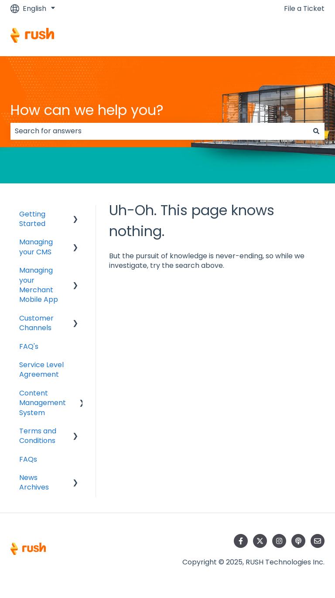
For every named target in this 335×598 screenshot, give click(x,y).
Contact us (297, 36)
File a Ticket (304, 9)
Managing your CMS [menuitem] (36, 247)
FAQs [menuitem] (28, 459)
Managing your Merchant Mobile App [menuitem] (38, 284)
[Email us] (318, 541)
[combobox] (159, 131)
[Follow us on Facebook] (241, 541)
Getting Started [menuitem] (32, 219)
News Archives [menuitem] (34, 482)
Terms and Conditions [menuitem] (37, 436)
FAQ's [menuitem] (28, 346)
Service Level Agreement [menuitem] (41, 369)
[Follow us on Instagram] (279, 541)
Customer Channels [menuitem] (36, 323)
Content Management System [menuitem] (42, 403)
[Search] (316, 131)
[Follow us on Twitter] (260, 541)
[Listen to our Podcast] (298, 541)
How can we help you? (87, 110)
